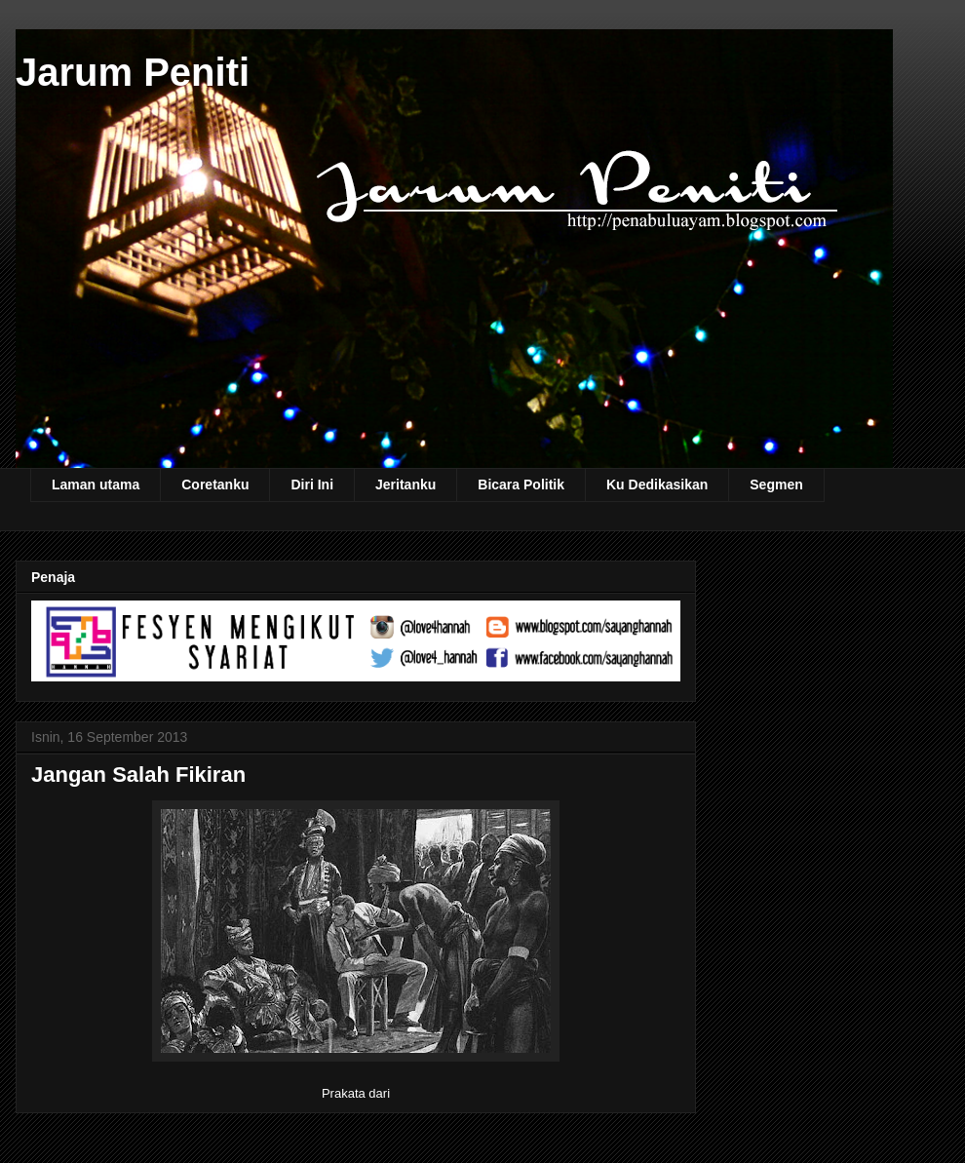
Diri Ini (311, 484)
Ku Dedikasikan (657, 484)
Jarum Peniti (133, 72)
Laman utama (95, 484)
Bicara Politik (521, 484)
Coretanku (215, 484)
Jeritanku (405, 484)
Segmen (776, 484)
